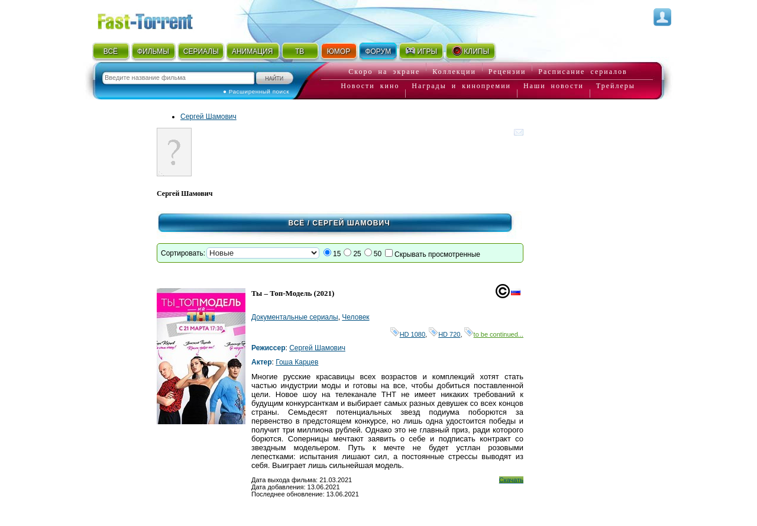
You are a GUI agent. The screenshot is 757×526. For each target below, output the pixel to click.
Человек (355, 317)
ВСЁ (110, 51)
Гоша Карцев (297, 362)
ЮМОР (338, 51)
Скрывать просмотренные (437, 254)
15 (337, 254)
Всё (296, 223)
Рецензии (507, 71)
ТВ (299, 51)
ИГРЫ (421, 51)
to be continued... (493, 334)
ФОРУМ (378, 51)
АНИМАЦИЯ (252, 51)
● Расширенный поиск (256, 91)
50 (377, 254)
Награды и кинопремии (461, 86)
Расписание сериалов (582, 71)
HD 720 (444, 334)
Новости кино (370, 86)
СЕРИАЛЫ (201, 51)
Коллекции (454, 71)
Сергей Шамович (208, 116)
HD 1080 (407, 334)
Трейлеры (615, 86)
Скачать (511, 479)
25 (357, 254)
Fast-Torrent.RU (157, 19)
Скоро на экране (384, 71)
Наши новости (553, 86)
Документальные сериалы (294, 317)
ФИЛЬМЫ (153, 51)
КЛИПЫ (470, 51)
